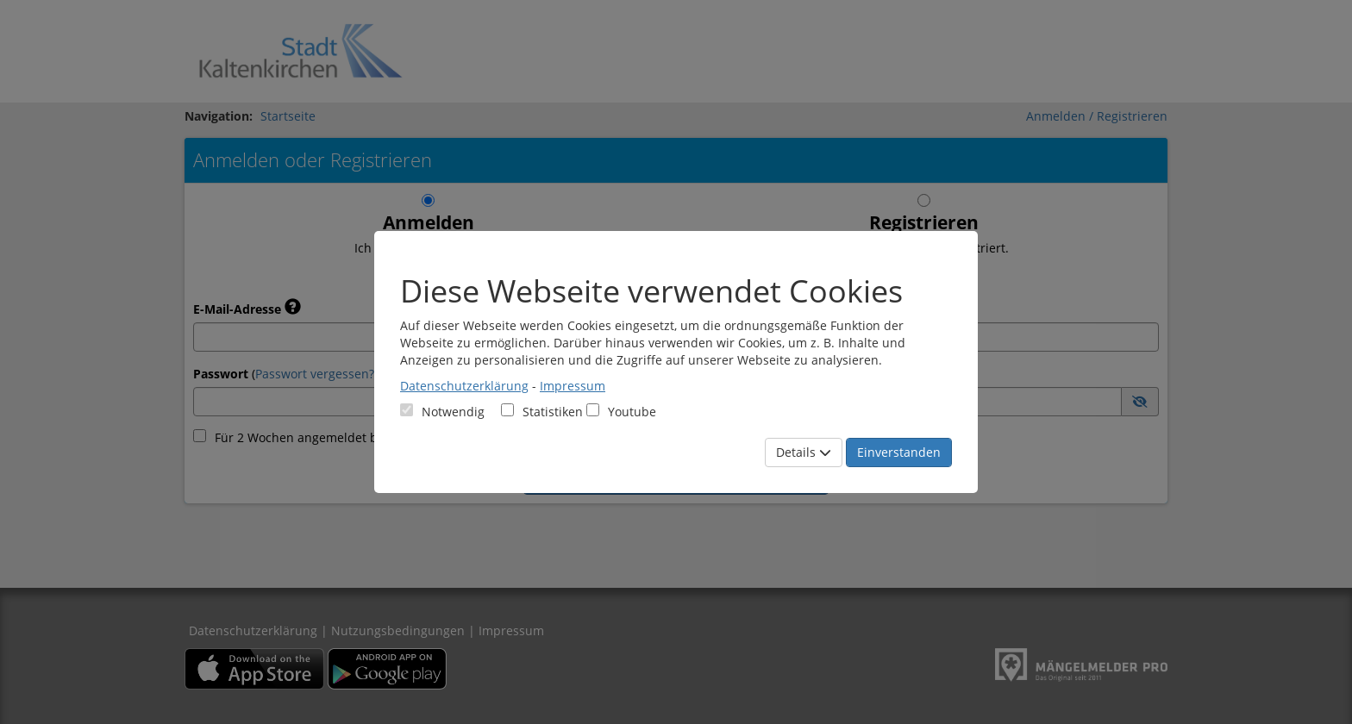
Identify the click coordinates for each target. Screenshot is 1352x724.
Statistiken (542, 411)
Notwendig (442, 411)
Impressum (572, 386)
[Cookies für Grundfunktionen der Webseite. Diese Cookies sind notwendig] (442, 411)
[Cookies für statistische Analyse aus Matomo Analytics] (507, 409)
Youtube (621, 411)
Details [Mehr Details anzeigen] (803, 452)
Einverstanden (899, 452)
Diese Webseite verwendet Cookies (651, 291)
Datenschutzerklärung (464, 386)
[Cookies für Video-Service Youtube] (592, 409)
